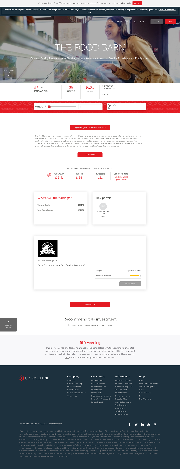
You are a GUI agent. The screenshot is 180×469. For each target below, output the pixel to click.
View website (130, 284)
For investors (97, 381)
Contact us (72, 396)
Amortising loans (123, 402)
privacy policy (126, 3)
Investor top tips (98, 387)
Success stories (74, 387)
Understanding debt (124, 387)
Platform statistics (123, 381)
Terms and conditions (148, 384)
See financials (90, 304)
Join (170, 22)
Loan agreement (122, 396)
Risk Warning (145, 399)
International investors (101, 396)
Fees (141, 396)
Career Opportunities (76, 393)
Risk (127, 22)
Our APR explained (123, 384)
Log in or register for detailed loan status (90, 127)
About (119, 22)
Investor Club (121, 399)
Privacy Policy (145, 393)
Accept (137, 3)
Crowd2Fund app (74, 384)
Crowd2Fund (22, 22)
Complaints (120, 408)
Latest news (73, 390)
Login (156, 22)
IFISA (142, 22)
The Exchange (121, 405)
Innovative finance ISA (101, 399)
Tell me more (90, 155)
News (111, 22)
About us (71, 381)
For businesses (98, 384)
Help (134, 22)
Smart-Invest (97, 402)
